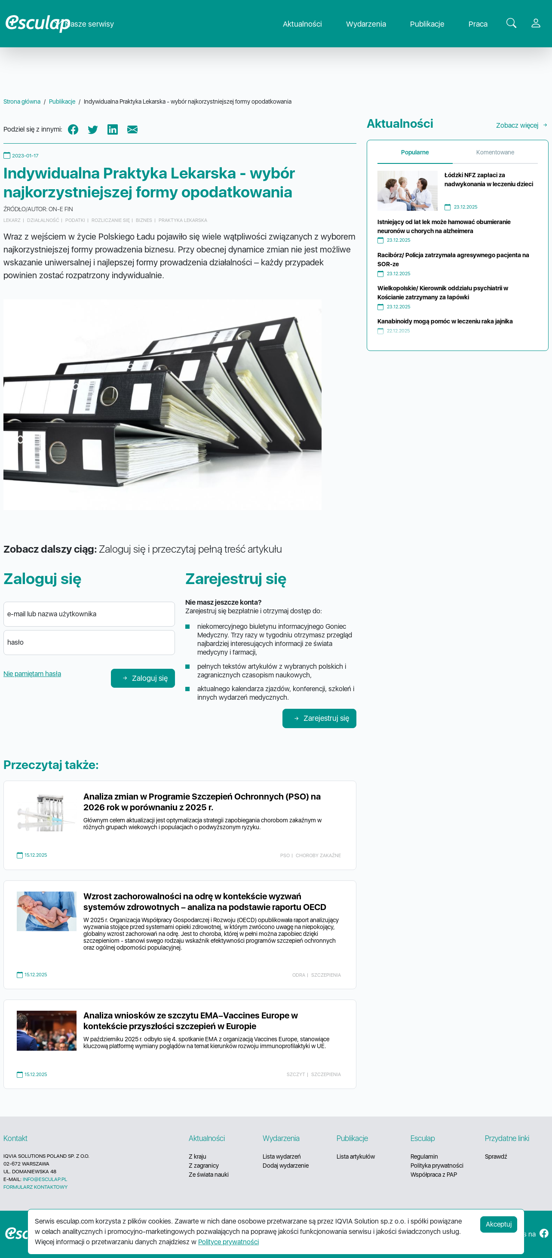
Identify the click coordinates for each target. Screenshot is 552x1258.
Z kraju (197, 1156)
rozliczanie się (111, 220)
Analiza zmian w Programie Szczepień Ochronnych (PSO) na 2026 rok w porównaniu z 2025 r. (202, 801)
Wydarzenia (373, 23)
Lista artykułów (356, 1156)
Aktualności (309, 23)
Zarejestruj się (321, 718)
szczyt (296, 1074)
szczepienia (326, 975)
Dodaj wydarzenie (286, 1165)
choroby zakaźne (318, 855)
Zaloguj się (144, 678)
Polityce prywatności (228, 1242)
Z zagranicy (204, 1165)
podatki (75, 220)
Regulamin (424, 1156)
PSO (285, 855)
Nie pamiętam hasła (32, 674)
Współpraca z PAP (434, 1174)
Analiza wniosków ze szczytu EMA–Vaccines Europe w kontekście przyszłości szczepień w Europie (190, 1020)
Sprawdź (496, 1156)
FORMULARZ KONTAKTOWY (35, 1187)
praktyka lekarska (183, 220)
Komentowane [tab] (495, 152)
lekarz (12, 220)
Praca (484, 23)
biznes (144, 220)
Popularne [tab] (415, 152)
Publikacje (434, 23)
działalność (43, 220)
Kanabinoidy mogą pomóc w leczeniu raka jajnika (445, 321)
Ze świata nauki (209, 1174)
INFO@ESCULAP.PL (45, 1179)
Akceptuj (499, 1224)
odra (298, 975)
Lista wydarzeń (282, 1156)
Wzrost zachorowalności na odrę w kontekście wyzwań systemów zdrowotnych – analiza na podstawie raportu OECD (204, 901)
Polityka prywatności (437, 1165)
